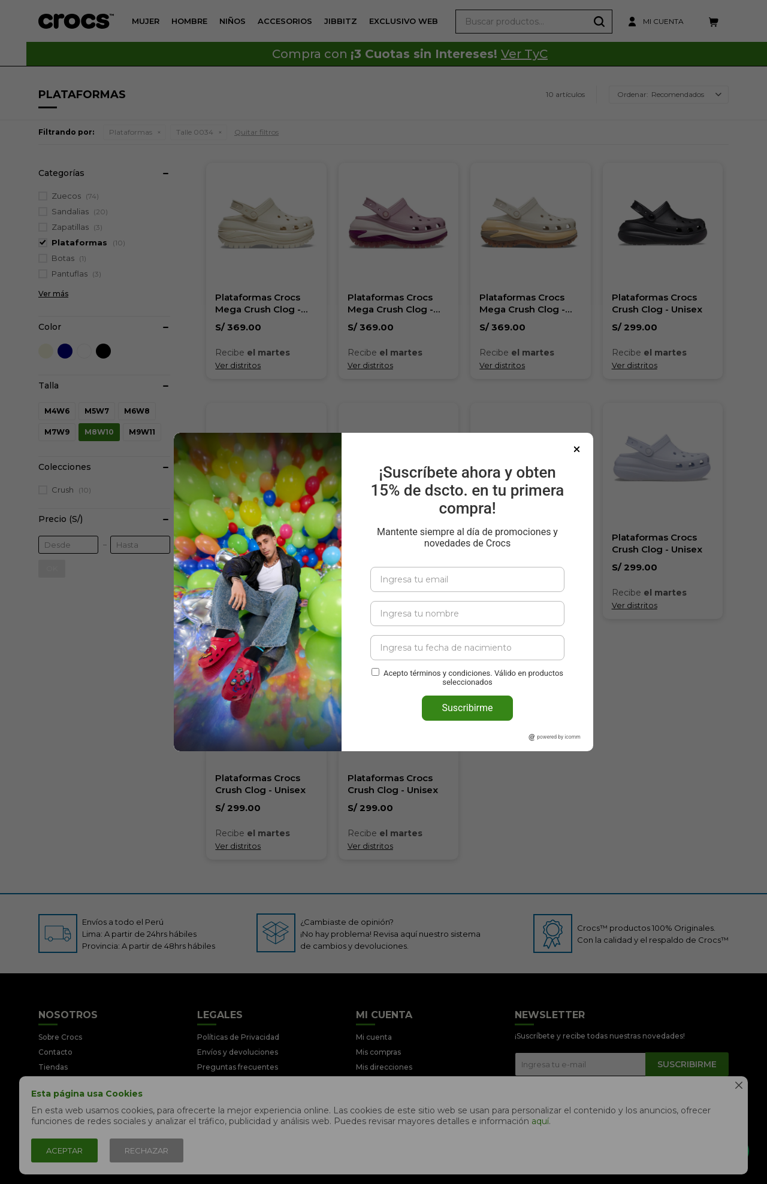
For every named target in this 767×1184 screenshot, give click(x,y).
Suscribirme (467, 708)
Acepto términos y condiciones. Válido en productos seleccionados (473, 678)
